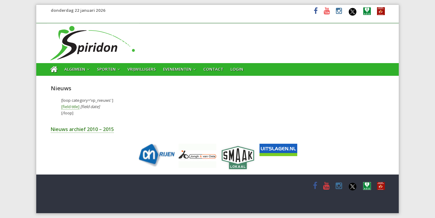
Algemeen (74, 69)
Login (236, 69)
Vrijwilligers (141, 69)
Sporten (106, 69)
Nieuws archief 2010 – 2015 (82, 129)
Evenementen (177, 69)
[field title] (70, 106)
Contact (213, 69)
